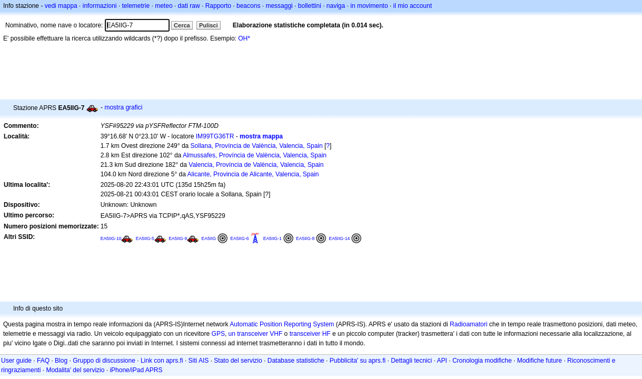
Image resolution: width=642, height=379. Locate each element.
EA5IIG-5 (145, 238)
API (442, 360)
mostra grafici (123, 107)
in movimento (369, 5)
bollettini (309, 5)
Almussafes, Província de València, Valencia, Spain (255, 155)
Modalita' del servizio (75, 370)
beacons (248, 5)
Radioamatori (468, 324)
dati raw (189, 5)
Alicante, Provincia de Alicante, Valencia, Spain (253, 174)
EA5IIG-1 (272, 238)
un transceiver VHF (256, 333)
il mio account (412, 5)
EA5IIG (209, 238)
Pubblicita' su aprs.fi (358, 360)
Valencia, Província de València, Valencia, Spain (256, 164)
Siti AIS (199, 360)
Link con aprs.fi (162, 360)
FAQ (43, 360)
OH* (244, 38)
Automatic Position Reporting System (282, 324)
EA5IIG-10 (111, 238)
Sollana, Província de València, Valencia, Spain (257, 145)
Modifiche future (539, 360)
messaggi (278, 5)
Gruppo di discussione (104, 360)
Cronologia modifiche (482, 360)
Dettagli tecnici (411, 360)
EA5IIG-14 (339, 238)
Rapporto (218, 5)
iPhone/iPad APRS (136, 370)
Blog (61, 360)
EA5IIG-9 (178, 238)
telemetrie (136, 5)
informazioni (100, 5)
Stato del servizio (238, 360)
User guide (16, 360)
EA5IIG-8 (305, 238)
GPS (218, 333)
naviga (336, 5)
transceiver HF (310, 333)
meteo (163, 5)
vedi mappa (61, 5)
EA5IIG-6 (239, 238)
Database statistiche (296, 360)
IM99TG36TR (215, 136)
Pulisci (208, 25)
